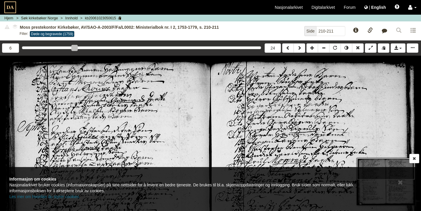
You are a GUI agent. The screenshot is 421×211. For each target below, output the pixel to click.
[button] (412, 7)
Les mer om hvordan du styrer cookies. (44, 196)
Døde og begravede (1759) (52, 34)
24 (272, 48)
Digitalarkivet (323, 7)
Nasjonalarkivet (289, 7)
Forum (350, 7)
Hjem (8, 18)
